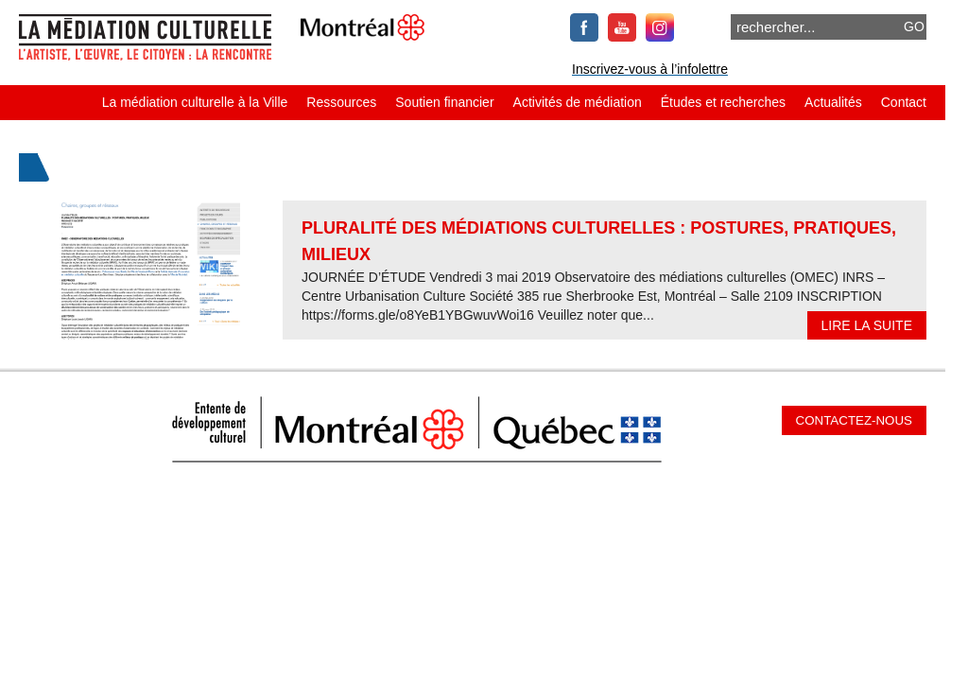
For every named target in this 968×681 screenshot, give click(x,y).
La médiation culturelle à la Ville (195, 102)
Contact (903, 102)
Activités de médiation (577, 102)
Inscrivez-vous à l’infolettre (650, 69)
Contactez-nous (854, 420)
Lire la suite (866, 325)
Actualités (833, 102)
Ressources (341, 102)
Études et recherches (723, 102)
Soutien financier (444, 102)
